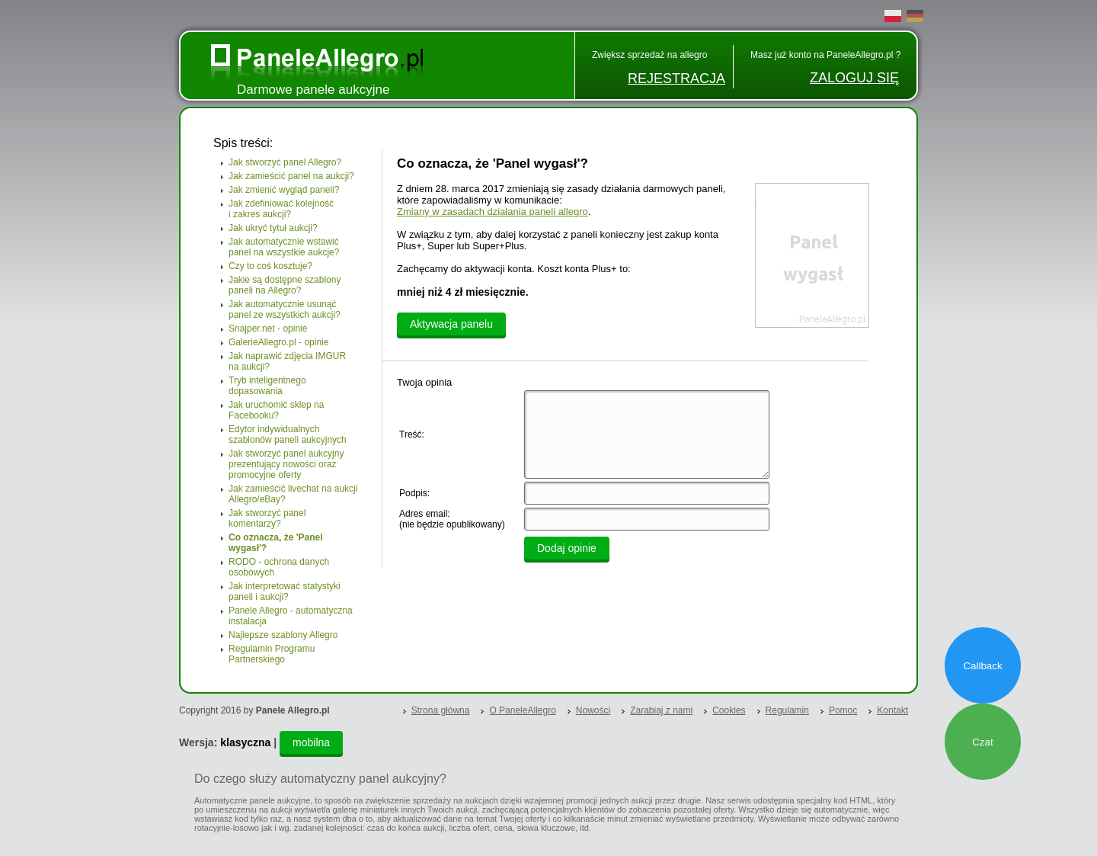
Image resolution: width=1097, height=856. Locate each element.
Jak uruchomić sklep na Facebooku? (276, 410)
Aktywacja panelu (451, 324)
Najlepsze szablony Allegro (283, 635)
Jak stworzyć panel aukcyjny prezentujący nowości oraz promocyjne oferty (286, 464)
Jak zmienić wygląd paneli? (284, 189)
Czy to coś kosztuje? (270, 266)
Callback (982, 666)
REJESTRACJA (676, 78)
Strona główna (440, 710)
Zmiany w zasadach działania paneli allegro (492, 211)
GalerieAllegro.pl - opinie (278, 342)
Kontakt (892, 710)
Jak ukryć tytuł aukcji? (273, 228)
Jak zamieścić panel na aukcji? (291, 176)
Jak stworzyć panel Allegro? (285, 162)
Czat (982, 742)
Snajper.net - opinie (268, 328)
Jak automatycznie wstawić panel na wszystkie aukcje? (284, 247)
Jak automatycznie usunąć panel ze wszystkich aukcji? (285, 309)
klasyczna (245, 742)
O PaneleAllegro (522, 710)
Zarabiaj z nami (661, 710)
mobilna (311, 742)
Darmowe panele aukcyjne (313, 89)
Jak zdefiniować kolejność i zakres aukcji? (281, 209)
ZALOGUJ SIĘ (854, 77)
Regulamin (787, 710)
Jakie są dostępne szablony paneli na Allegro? (285, 285)
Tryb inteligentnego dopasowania (267, 385)
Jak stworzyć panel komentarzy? (267, 518)
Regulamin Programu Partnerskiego (272, 654)
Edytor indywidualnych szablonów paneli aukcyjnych (288, 434)
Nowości (593, 710)
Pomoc (843, 710)
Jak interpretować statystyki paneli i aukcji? (285, 591)
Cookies (728, 710)
